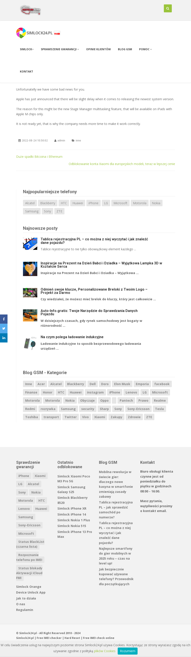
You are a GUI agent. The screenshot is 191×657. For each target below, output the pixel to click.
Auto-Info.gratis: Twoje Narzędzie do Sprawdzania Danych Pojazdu (89, 312)
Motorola (139, 203)
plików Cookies (104, 651)
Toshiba (31, 417)
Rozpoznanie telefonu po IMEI (29, 557)
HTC (64, 203)
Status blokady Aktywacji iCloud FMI (29, 573)
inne (78, 140)
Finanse (31, 392)
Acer (41, 384)
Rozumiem (127, 651)
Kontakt (26, 71)
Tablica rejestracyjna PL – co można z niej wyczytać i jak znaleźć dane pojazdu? (94, 241)
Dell (93, 384)
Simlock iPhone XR (71, 508)
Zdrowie (134, 417)
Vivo (85, 417)
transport (51, 417)
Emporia (142, 384)
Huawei (77, 203)
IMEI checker (53, 638)
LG (106, 203)
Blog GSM (125, 49)
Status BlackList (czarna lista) (30, 544)
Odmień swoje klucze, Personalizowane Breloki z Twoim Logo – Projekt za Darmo (94, 291)
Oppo (104, 400)
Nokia (156, 203)
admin (61, 140)
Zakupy (116, 417)
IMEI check (97, 638)
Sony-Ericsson (138, 409)
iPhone (93, 203)
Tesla (159, 409)
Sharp (104, 409)
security (87, 409)
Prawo (143, 400)
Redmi (30, 409)
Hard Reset (72, 638)
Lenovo (131, 392)
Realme (160, 400)
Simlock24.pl (25, 638)
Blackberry (47, 203)
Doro (105, 384)
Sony (47, 211)
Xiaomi (99, 417)
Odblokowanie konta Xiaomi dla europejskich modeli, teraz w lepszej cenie (122, 164)
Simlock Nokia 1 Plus (73, 520)
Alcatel (30, 203)
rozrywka (48, 409)
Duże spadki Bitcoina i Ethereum (39, 156)
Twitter (70, 417)
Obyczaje (87, 400)
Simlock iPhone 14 (71, 514)
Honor (47, 392)
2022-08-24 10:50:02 (35, 140)
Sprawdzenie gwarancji (60, 49)
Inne (28, 384)
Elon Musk (122, 384)
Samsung (31, 211)
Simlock (27, 49)
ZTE (59, 211)
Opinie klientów (98, 49)
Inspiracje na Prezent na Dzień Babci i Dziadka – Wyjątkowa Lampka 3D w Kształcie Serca (101, 265)
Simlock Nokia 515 (71, 526)
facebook (162, 384)
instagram (95, 392)
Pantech (126, 400)
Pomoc (145, 49)
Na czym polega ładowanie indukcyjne (72, 337)
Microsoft (120, 203)
